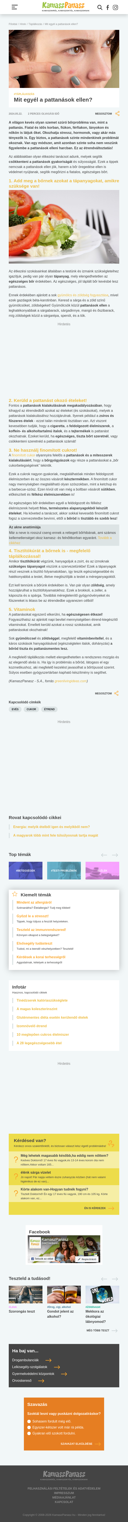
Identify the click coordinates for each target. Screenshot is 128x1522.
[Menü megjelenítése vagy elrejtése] (15, 7)
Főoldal (13, 24)
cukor (31, 709)
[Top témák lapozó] (64, 855)
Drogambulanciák (31, 1360)
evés (15, 709)
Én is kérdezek (99, 1208)
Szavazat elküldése (81, 1443)
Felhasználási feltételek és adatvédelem (64, 1488)
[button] (108, 7)
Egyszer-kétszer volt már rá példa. (58, 1427)
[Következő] (113, 855)
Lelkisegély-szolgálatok (36, 1367)
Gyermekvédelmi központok (39, 1374)
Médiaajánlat (64, 1497)
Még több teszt (98, 1330)
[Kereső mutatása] (100, 7)
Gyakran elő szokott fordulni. (54, 1433)
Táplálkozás (35, 24)
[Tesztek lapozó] (64, 1278)
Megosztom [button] (107, 114)
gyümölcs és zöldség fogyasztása (83, 295)
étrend (49, 709)
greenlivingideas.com (71, 681)
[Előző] (102, 855)
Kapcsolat (64, 1502)
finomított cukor (23, 455)
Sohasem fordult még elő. (51, 1421)
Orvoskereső (28, 1380)
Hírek (23, 24)
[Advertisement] (64, 766)
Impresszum (64, 1493)
